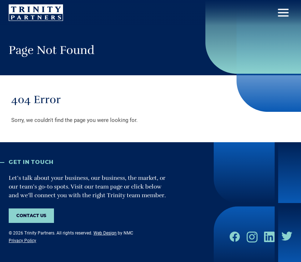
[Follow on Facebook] (234, 237)
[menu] (283, 13)
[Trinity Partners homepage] (36, 12)
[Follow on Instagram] (252, 237)
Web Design (105, 233)
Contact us (31, 216)
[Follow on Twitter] (286, 236)
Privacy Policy (22, 240)
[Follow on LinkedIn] (269, 237)
